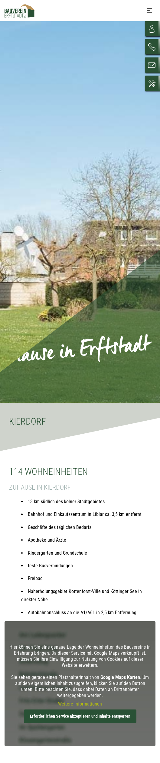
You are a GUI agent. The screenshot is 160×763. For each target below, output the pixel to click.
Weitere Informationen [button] (80, 704)
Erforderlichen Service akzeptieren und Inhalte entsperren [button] (80, 716)
